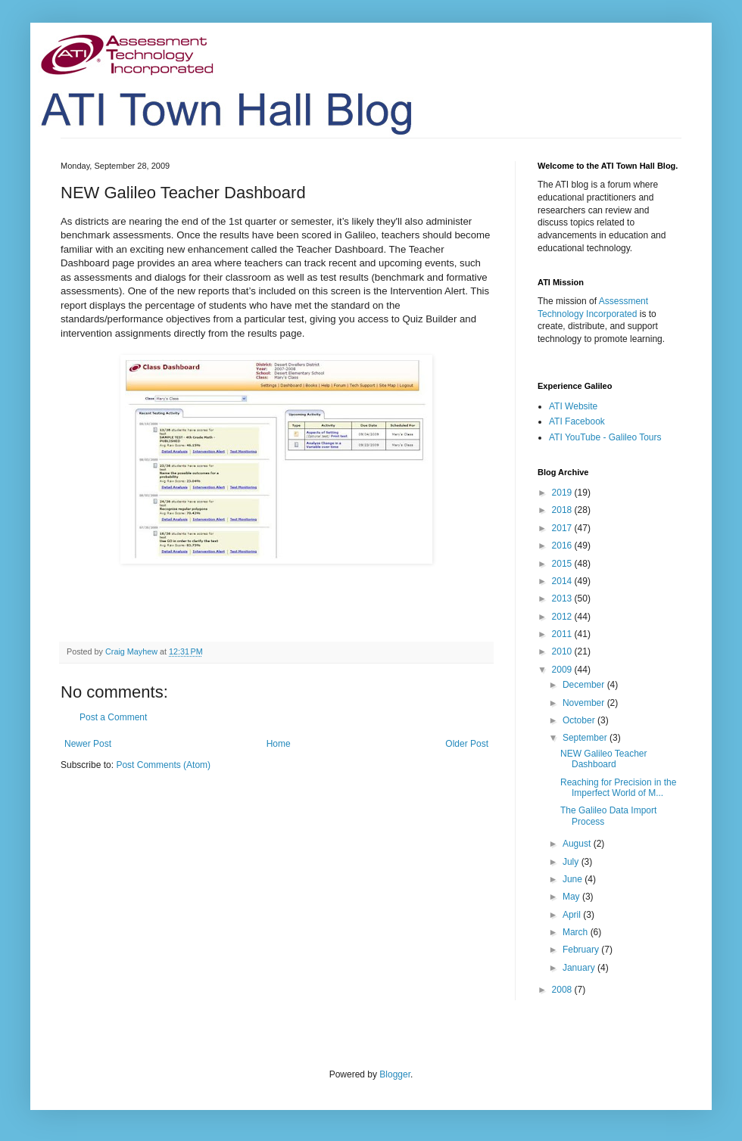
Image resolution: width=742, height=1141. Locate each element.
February (582, 949)
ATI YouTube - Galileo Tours (605, 437)
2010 (563, 651)
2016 (563, 545)
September (586, 737)
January (580, 967)
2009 (563, 669)
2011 (563, 634)
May (572, 896)
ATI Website (573, 406)
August (578, 843)
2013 (563, 598)
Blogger (394, 1074)
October (580, 720)
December (585, 684)
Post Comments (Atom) (163, 765)
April (573, 914)
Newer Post (87, 743)
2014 (563, 581)
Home (279, 743)
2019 (563, 492)
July (572, 862)
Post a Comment (113, 717)
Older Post (466, 743)
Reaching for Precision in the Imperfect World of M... (618, 787)
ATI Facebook (577, 421)
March (577, 932)
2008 (563, 989)
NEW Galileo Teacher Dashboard (603, 758)
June (574, 879)
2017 (563, 528)
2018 (563, 510)
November (585, 703)
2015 (563, 563)
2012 (563, 616)
